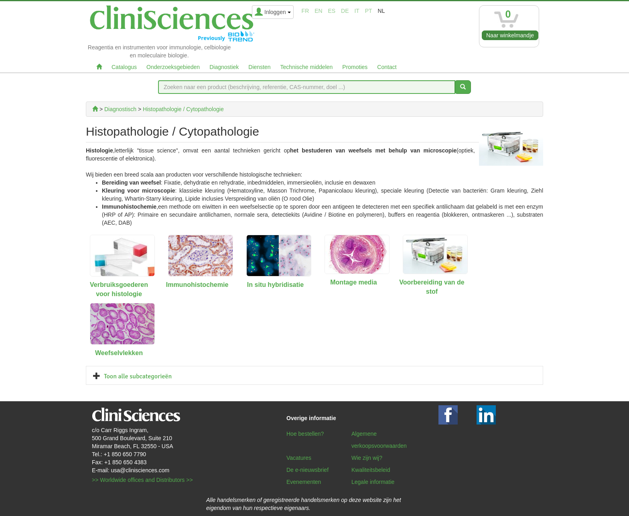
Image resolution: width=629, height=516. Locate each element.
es (332, 11)
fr (305, 11)
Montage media (353, 282)
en (318, 11)
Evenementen (303, 482)
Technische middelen (306, 67)
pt (368, 11)
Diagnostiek (224, 67)
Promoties (354, 67)
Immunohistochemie (197, 284)
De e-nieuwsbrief (307, 470)
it (356, 11)
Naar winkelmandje (510, 35)
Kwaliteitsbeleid (370, 470)
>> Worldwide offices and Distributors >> (142, 480)
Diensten (259, 67)
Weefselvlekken (119, 352)
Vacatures (298, 458)
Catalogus (124, 67)
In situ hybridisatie (275, 284)
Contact (386, 67)
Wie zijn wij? (366, 458)
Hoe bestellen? (305, 434)
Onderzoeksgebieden (173, 67)
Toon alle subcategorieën (138, 376)
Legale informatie (372, 482)
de (345, 11)
